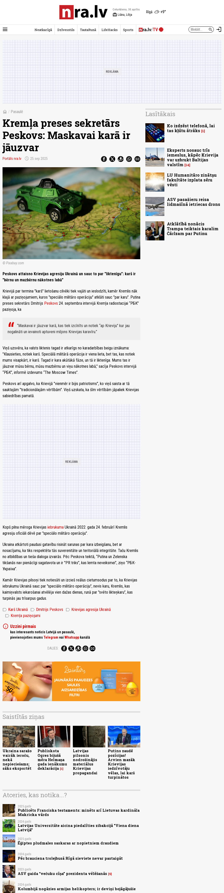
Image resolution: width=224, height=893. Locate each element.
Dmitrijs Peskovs (46, 609)
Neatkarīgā (43, 30)
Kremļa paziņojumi (22, 616)
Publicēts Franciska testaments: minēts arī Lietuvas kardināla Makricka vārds (79, 812)
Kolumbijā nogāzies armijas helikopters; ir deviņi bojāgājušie (77, 888)
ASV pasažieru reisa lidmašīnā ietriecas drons (193, 202)
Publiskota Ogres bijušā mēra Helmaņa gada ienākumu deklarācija (52, 759)
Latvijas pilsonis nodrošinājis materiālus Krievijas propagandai (85, 761)
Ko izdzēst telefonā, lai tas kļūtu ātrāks (191, 128)
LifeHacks (109, 30)
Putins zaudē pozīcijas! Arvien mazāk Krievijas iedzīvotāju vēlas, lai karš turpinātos (121, 764)
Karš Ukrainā (15, 609)
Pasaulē (17, 111)
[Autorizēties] (219, 29)
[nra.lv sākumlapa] (83, 12)
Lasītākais (160, 114)
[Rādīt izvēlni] (5, 29)
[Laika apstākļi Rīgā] (156, 12)
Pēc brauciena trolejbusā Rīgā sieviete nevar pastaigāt (70, 858)
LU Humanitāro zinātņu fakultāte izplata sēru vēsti (192, 179)
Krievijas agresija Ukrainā (88, 609)
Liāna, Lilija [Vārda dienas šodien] (122, 14)
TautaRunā (88, 30)
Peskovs (51, 303)
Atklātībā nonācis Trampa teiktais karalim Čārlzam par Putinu (192, 228)
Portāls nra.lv (12, 159)
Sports (128, 30)
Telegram (51, 637)
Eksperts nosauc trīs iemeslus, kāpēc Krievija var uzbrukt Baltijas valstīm (192, 157)
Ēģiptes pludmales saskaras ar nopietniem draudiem (68, 843)
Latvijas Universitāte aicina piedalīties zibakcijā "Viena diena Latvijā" (78, 827)
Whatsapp (71, 637)
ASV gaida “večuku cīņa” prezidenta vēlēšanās (62, 873)
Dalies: (53, 648)
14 (187, 165)
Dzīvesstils (66, 30)
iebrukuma (55, 527)
